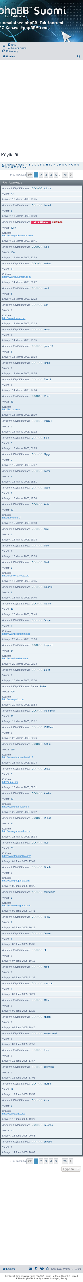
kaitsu (47, 504)
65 (12, 269)
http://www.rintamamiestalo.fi (17, 757)
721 (13, 194)
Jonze (47, 933)
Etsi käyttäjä (8, 164)
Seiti (46, 437)
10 (12, 1130)
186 (13, 252)
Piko (46, 545)
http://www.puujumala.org (16, 880)
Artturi (47, 744)
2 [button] (41, 175)
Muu (25, 167)
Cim (46, 304)
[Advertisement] (41, 106)
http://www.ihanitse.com (15, 658)
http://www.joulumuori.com (16, 276)
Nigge (47, 454)
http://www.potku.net (13, 699)
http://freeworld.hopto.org (15, 575)
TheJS (47, 379)
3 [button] (46, 175)
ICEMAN (49, 727)
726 (13, 691)
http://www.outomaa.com (15, 806)
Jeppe (47, 620)
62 (12, 823)
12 (12, 1089)
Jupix (47, 768)
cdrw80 (48, 1141)
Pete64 (48, 420)
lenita (47, 362)
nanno (47, 603)
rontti (46, 966)
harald (47, 205)
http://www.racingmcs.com (16, 905)
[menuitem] (11, 44)
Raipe (47, 396)
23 (12, 848)
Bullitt (47, 669)
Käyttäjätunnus (12, 182)
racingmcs (49, 892)
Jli (45, 950)
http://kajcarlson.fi (11, 517)
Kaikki (20, 164)
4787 (13, 227)
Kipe (46, 246)
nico (46, 842)
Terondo (48, 1125)
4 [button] (51, 175)
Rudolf (47, 818)
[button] (29, 174)
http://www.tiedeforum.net (16, 633)
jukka (47, 916)
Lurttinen (57, 222)
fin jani (47, 1016)
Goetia (47, 867)
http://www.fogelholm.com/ (16, 856)
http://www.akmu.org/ (13, 1113)
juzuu (47, 487)
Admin (47, 188)
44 (12, 609)
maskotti (48, 983)
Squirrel (48, 587)
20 (12, 509)
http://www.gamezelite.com (16, 831)
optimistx (49, 1066)
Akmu (47, 1100)
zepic (47, 329)
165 (13, 749)
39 (12, 716)
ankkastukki (50, 1033)
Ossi (46, 562)
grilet (46, 529)
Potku (42, 686)
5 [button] (56, 175)
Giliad (47, 1000)
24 (12, 650)
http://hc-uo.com (11, 409)
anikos (47, 263)
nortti (46, 288)
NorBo (47, 1083)
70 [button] (65, 175)
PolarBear (49, 710)
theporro (48, 645)
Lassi (47, 471)
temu (46, 1050)
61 (12, 401)
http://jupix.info (10, 782)
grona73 (48, 346)
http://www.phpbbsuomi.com (17, 235)
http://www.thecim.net (13, 318)
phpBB (39, 1276)
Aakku (47, 793)
